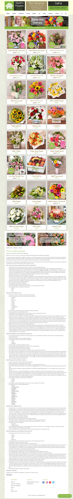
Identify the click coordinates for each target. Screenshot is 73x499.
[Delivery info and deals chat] (65, 496)
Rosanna (13, 400)
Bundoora (13, 392)
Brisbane (41, 269)
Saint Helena (14, 388)
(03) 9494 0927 (58, 8)
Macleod (13, 385)
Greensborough (14, 396)
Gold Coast (55, 269)
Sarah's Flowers (9, 247)
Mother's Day (36, 365)
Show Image (9, 474)
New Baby (50, 13)
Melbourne (15, 247)
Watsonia (20, 247)
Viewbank (13, 404)
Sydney (47, 269)
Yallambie (13, 394)
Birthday (8, 13)
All (61, 13)
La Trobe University (15, 386)
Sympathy (14, 13)
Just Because (21, 13)
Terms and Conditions (15, 483)
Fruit (39, 13)
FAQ (12, 489)
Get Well (28, 13)
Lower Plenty (14, 401)
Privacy (12, 487)
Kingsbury (13, 389)
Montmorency (14, 393)
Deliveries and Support (16, 485)
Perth (45, 269)
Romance (34, 13)
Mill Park (13, 397)
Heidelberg (14, 398)
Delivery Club (14, 491)
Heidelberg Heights (15, 390)
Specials (56, 13)
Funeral (44, 13)
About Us (13, 481)
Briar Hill (13, 402)
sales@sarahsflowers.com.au (33, 481)
